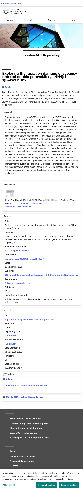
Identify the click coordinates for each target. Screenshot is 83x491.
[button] (4, 374)
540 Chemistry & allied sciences (62, 275)
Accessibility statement (22, 461)
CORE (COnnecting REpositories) (23, 396)
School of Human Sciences (18, 283)
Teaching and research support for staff (30, 437)
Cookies (14, 465)
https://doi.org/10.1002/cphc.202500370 (25, 259)
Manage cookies (10, 486)
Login (72, 20)
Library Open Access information (26, 428)
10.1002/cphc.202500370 (17, 250)
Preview (27, 206)
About (10, 20)
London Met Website (11, 3)
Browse (52, 20)
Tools (6, 87)
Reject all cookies (69, 487)
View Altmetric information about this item (27, 385)
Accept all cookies (46, 487)
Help (31, 20)
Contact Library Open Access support (29, 423)
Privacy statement (19, 470)
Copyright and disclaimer (22, 456)
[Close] (78, 475)
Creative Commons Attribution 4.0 (36, 203)
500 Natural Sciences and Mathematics (24, 275)
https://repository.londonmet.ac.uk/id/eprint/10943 (30, 319)
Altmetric (9, 379)
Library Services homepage (23, 433)
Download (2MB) (13, 206)
